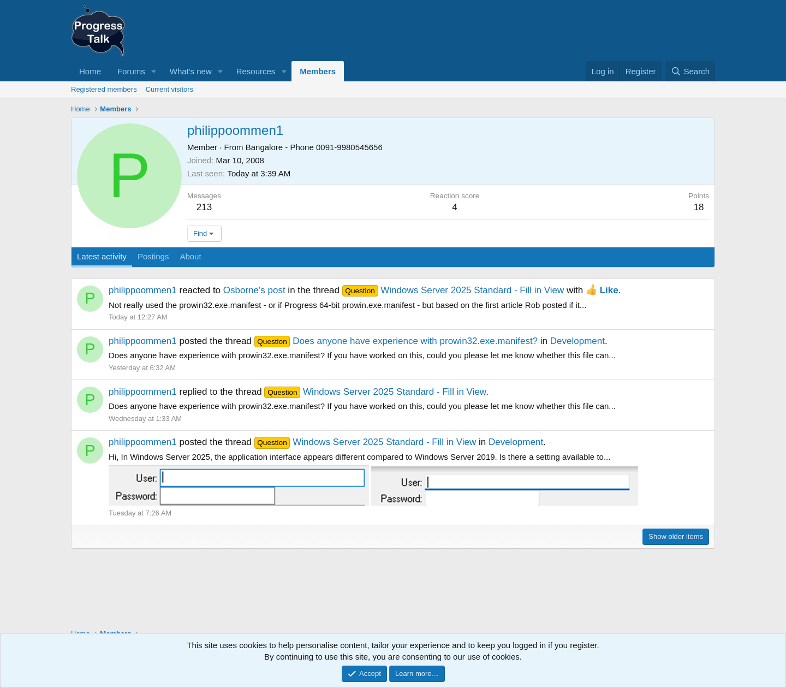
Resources (256, 71)
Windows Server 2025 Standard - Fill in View (453, 290)
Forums (131, 71)
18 (699, 207)
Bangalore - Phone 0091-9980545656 (314, 147)
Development (577, 341)
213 (204, 207)
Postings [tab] (153, 256)
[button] (154, 71)
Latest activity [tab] (102, 256)
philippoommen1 (143, 290)
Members (318, 71)
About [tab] (190, 256)
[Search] (690, 71)
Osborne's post (254, 290)
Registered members (104, 89)
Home (90, 71)
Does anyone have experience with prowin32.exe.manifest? (396, 341)
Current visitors (169, 89)
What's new (191, 71)
